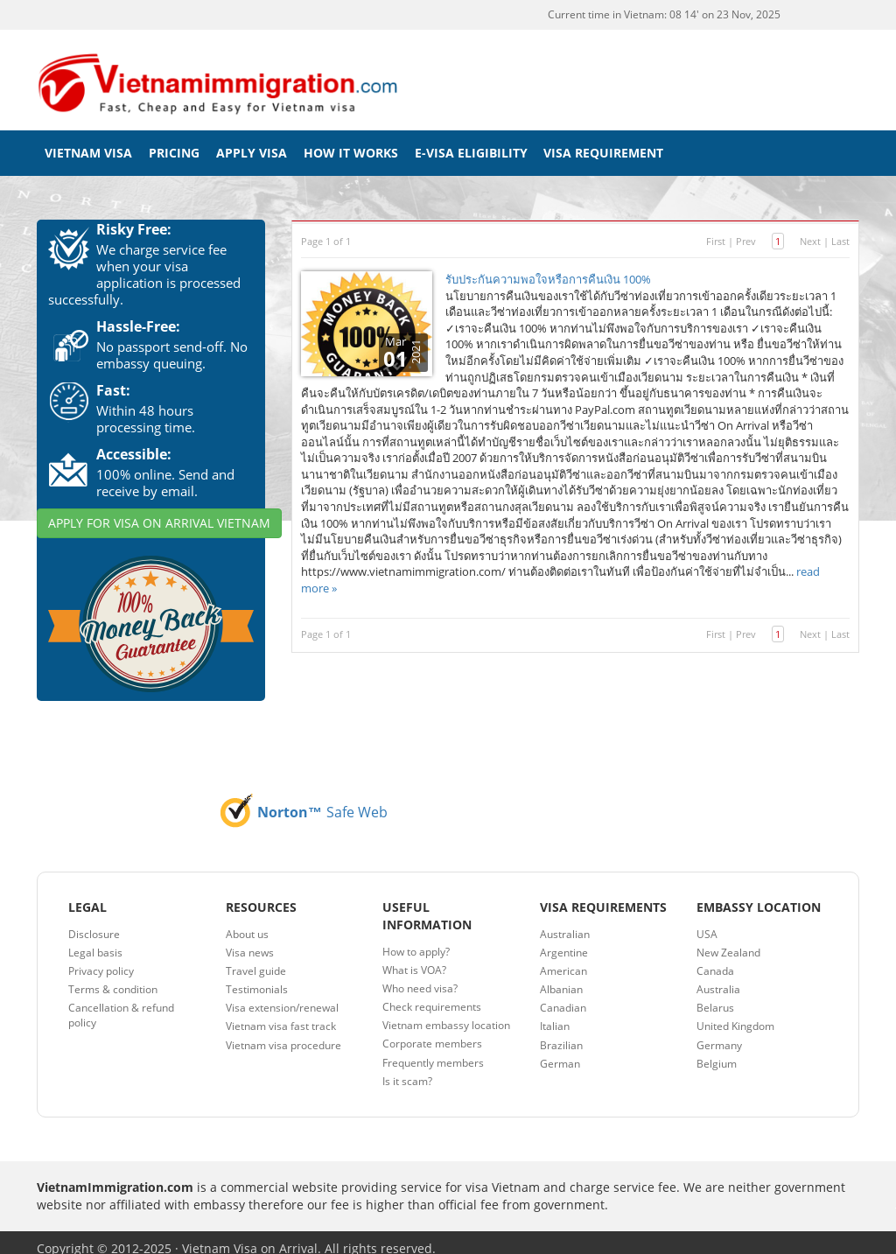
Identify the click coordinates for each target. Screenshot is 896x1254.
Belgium (716, 1051)
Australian (565, 921)
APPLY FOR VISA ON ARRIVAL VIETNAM (159, 510)
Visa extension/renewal (282, 995)
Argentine (564, 940)
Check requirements (431, 994)
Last (840, 229)
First (715, 229)
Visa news (250, 940)
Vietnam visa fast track (281, 1014)
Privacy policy (101, 958)
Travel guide (256, 958)
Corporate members (432, 1032)
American (563, 958)
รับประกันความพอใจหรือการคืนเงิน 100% (548, 267)
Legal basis (95, 940)
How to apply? (416, 939)
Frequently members (433, 1050)
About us (247, 921)
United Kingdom (735, 1014)
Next (810, 229)
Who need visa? (420, 976)
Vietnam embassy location (446, 1012)
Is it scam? (407, 1068)
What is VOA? (414, 957)
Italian (555, 1014)
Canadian (563, 995)
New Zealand (728, 940)
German (560, 1051)
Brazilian (561, 1033)
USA (707, 921)
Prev (746, 229)
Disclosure (94, 921)
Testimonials (257, 977)
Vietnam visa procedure (283, 1033)
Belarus (715, 995)
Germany (719, 1033)
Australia (718, 977)
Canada (715, 958)
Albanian (561, 977)
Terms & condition (113, 977)
